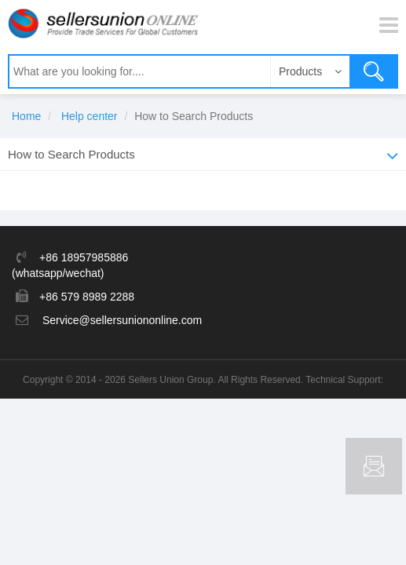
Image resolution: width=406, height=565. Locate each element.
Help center (89, 116)
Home (26, 116)
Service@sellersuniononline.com (122, 320)
